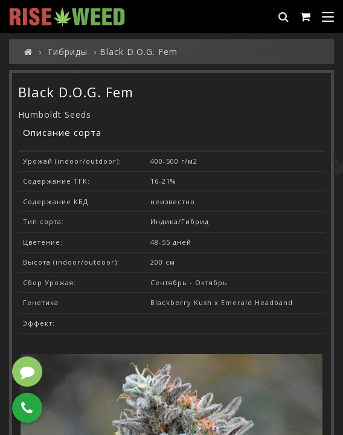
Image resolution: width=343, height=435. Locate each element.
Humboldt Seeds (54, 114)
